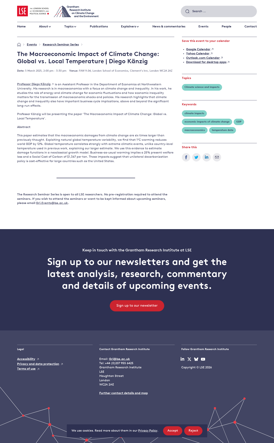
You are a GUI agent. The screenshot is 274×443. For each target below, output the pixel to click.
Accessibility (26, 359)
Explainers (128, 26)
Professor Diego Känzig (35, 84)
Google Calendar (199, 49)
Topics (68, 26)
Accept (174, 431)
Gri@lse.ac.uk (119, 359)
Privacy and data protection (38, 364)
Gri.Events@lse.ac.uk (52, 203)
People (226, 26)
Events (203, 26)
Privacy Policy (147, 430)
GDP (238, 122)
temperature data (222, 130)
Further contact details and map (123, 393)
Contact (251, 26)
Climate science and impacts (202, 87)
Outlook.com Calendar (204, 58)
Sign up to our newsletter (137, 306)
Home (21, 26)
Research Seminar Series (61, 44)
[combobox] (219, 11)
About (43, 26)
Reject (195, 431)
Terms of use (26, 368)
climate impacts (194, 113)
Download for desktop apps (207, 62)
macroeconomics (195, 130)
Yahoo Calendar (199, 53)
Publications (99, 26)
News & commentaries (168, 26)
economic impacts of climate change (207, 122)
